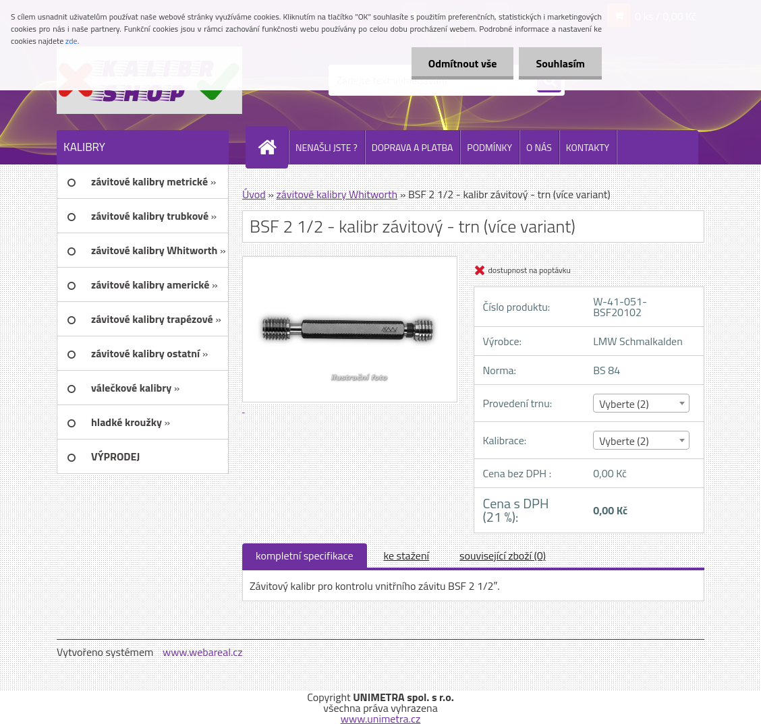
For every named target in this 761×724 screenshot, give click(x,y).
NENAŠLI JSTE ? (326, 147)
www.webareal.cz (203, 652)
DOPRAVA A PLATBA (412, 147)
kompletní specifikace (305, 555)
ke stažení (407, 555)
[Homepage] (272, 147)
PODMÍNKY (489, 147)
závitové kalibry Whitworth (336, 194)
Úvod (254, 194)
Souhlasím (560, 63)
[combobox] (641, 403)
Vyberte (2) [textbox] (624, 404)
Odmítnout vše (462, 63)
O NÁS (539, 147)
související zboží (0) (502, 555)
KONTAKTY (587, 147)
